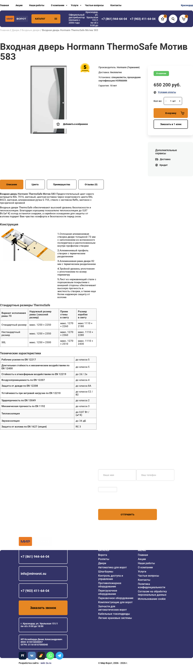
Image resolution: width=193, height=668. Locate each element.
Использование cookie (152, 598)
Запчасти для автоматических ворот (112, 608)
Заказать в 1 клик (170, 124)
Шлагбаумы (105, 571)
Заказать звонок (43, 608)
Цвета (35, 184)
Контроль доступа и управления (110, 577)
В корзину (174, 113)
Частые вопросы (94, 5)
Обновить (104, 485)
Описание (11, 184)
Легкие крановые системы (115, 618)
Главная (4, 5)
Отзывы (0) (91, 184)
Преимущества (61, 184)
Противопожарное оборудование (109, 585)
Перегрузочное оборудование (107, 592)
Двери (15, 30)
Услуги (74, 5)
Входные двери (31, 30)
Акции (19, 5)
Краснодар (187, 5)
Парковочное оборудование (115, 598)
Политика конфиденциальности (151, 585)
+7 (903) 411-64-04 (35, 591)
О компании (57, 5)
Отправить (127, 514)
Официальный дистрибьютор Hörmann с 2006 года (77, 18)
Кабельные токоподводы (114, 613)
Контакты (115, 5)
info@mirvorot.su (33, 574)
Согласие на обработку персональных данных (152, 593)
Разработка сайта (29, 663)
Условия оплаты (167, 92)
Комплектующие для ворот (115, 602)
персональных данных (110, 502)
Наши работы (36, 5)
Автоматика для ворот (112, 567)
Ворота (102, 555)
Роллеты (103, 559)
